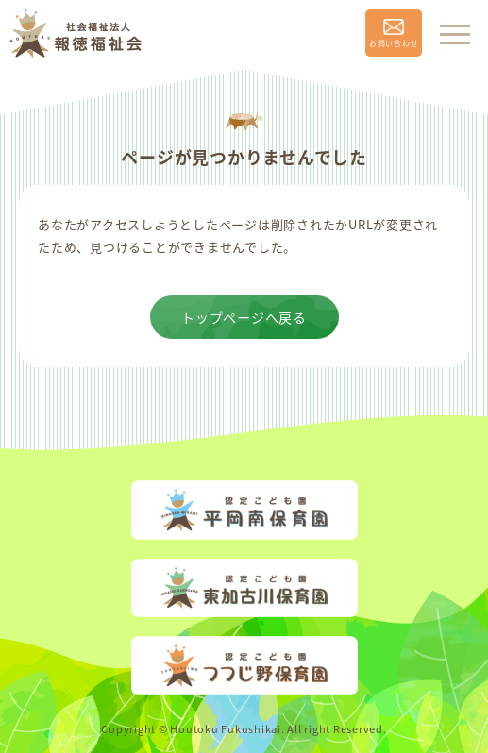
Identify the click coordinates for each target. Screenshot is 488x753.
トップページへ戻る (244, 317)
